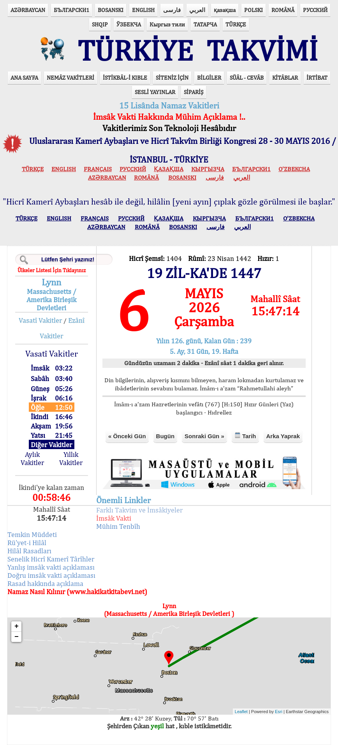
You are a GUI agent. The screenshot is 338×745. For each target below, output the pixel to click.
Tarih (245, 435)
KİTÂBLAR (285, 77)
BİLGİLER (209, 77)
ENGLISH (143, 10)
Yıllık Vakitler (71, 458)
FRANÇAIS (98, 169)
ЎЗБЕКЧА (128, 24)
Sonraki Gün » (204, 436)
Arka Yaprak (283, 436)
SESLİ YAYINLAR (155, 92)
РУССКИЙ (315, 10)
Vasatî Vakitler (40, 320)
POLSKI (253, 10)
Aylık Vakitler (32, 458)
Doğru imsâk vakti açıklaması (51, 575)
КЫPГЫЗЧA (207, 169)
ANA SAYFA (24, 77)
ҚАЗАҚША (168, 169)
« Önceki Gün (127, 436)
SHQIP (100, 24)
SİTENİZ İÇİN (172, 77)
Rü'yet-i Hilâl (26, 543)
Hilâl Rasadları (29, 551)
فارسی (172, 10)
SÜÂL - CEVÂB (247, 77)
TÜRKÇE (235, 24)
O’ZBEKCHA (294, 169)
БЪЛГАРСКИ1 (71, 10)
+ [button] (16, 626)
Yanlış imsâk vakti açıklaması (51, 567)
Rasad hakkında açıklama (45, 583)
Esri (278, 711)
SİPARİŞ (193, 92)
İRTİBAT (316, 77)
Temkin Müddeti (32, 534)
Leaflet (241, 711)
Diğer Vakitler (51, 445)
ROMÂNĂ (282, 10)
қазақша (225, 10)
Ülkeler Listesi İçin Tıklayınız (52, 270)
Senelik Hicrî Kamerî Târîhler (50, 559)
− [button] (16, 637)
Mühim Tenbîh (118, 526)
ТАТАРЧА (205, 24)
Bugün (165, 436)
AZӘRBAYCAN (28, 10)
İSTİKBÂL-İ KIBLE (125, 77)
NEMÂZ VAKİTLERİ (70, 77)
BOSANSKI (110, 10)
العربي (197, 10)
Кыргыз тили (167, 24)
